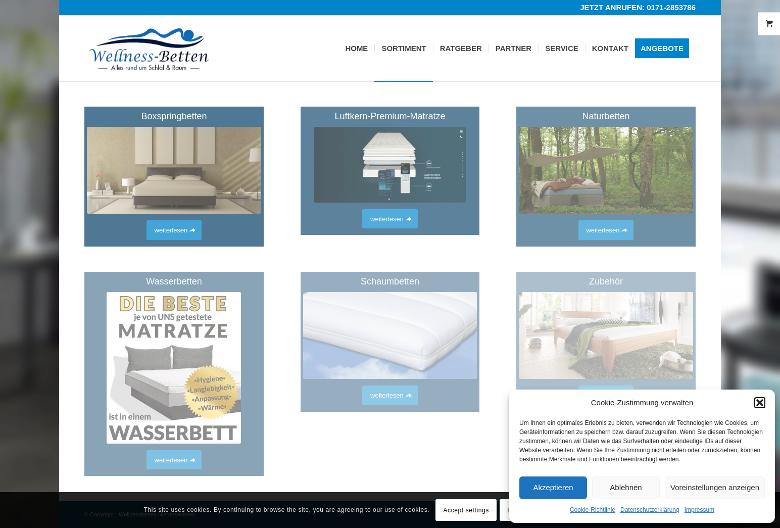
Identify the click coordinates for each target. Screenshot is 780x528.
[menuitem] (356, 48)
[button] (760, 403)
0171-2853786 (671, 7)
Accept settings (466, 510)
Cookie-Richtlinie (592, 509)
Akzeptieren (553, 487)
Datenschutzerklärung (649, 509)
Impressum (699, 509)
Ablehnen (626, 487)
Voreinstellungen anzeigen (714, 487)
